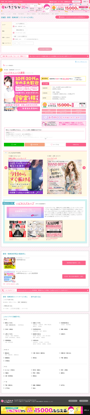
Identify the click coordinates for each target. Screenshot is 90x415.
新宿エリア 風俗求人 (31, 13)
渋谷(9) (63, 324)
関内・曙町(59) (8, 354)
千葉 (6, 381)
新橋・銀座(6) (63, 329)
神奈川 (6, 349)
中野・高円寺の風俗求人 (9, 284)
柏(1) (33, 388)
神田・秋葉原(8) (15, 335)
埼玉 (6, 366)
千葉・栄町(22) (7, 385)
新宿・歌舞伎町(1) (22, 302)
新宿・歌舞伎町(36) (10, 325)
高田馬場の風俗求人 (74, 262)
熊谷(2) (34, 376)
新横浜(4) (16, 354)
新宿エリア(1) (12, 302)
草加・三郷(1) (35, 373)
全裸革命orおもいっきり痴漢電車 (27, 273)
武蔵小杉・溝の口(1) (65, 353)
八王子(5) (46, 342)
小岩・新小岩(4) (46, 335)
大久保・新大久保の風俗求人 (74, 276)
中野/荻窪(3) (7, 340)
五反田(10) (35, 331)
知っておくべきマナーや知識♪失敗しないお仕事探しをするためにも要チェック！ (44, 56)
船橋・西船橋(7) (36, 385)
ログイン (76, 1)
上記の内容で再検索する (45, 49)
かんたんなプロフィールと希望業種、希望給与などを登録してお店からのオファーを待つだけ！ (44, 290)
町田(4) (49, 344)
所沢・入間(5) (63, 370)
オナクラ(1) (25, 308)
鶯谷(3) (18, 337)
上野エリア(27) (7, 334)
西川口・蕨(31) (35, 370)
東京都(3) (5, 302)
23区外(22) (34, 340)
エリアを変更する (20, 23)
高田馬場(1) (21, 325)
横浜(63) (6, 353)
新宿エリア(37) (7, 323)
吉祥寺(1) (35, 342)
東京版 (14, 13)
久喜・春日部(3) (8, 376)
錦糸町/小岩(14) (36, 334)
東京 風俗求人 (21, 13)
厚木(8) (34, 358)
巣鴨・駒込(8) (47, 324)
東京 (86, 1)
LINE (13, 144)
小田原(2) (6, 360)
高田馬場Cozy (20, 260)
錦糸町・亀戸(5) (37, 335)
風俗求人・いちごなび (6, 13)
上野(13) (7, 335)
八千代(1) (6, 388)
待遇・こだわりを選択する (20, 36)
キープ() (60, 1)
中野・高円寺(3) (9, 342)
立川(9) (41, 342)
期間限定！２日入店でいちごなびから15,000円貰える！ (73, 17)
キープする (55, 145)
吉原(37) (62, 334)
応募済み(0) (67, 1)
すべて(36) (5, 308)
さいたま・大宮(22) (8, 370)
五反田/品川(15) (36, 329)
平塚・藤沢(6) (63, 358)
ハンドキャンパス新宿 (14, 73)
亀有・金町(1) (36, 337)
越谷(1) (62, 373)
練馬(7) (35, 326)
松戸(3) (62, 385)
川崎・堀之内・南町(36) (38, 353)
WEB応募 (34, 144)
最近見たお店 (53, 1)
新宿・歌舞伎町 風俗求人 (44, 13)
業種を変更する (20, 30)
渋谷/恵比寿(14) (64, 323)
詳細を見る (76, 144)
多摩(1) (44, 344)
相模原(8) (6, 358)
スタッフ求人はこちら (81, 62)
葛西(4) (43, 337)
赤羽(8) (40, 326)
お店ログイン (73, 400)
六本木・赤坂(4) (8, 329)
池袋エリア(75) (35, 323)
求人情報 (45, 83)
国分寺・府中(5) (37, 344)
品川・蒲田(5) (43, 331)
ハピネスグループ (25, 203)
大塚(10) (41, 324)
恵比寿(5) (68, 324)
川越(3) (6, 373)
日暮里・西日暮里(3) (10, 337)
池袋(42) (35, 324)
